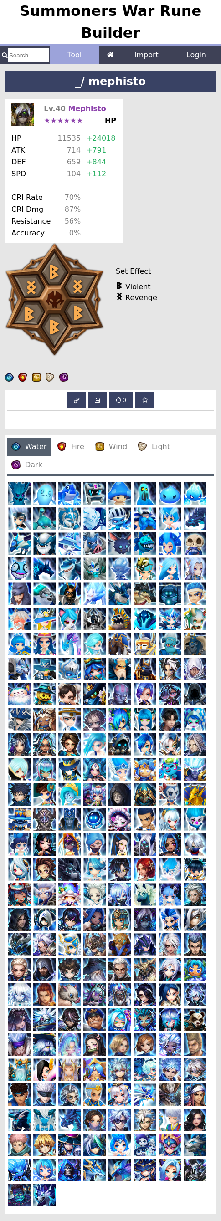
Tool (74, 55)
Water (28, 446)
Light (154, 446)
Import (146, 55)
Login (196, 55)
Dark (26, 464)
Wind (111, 446)
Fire (70, 446)
